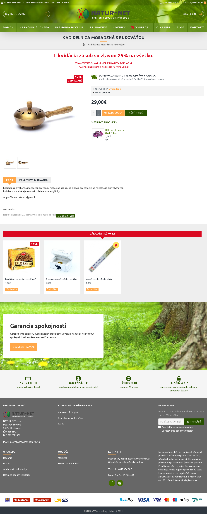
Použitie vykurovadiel (33, 180)
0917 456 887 (125, 467)
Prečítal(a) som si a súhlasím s (176, 426)
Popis (9, 180)
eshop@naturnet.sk (132, 460)
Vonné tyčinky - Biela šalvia (99, 275)
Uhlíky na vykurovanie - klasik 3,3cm (115, 133)
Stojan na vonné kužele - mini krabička (63, 275)
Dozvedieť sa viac (23, 341)
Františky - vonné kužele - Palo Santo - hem (22, 275)
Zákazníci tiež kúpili (102, 230)
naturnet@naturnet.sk (138, 456)
